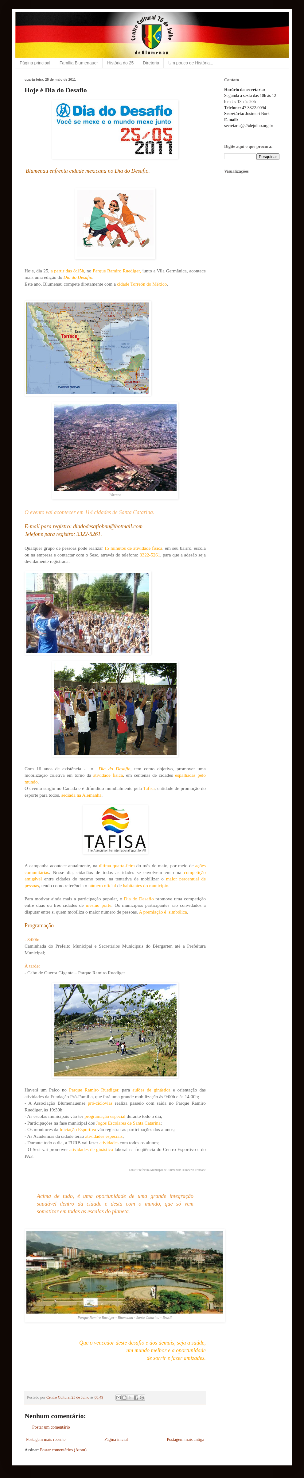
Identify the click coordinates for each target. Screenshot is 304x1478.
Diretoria (151, 62)
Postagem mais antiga (185, 1439)
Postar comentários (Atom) (63, 1450)
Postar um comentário (51, 1427)
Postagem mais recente (45, 1439)
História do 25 (120, 62)
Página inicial (116, 1439)
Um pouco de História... (190, 62)
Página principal (35, 62)
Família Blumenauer (79, 62)
